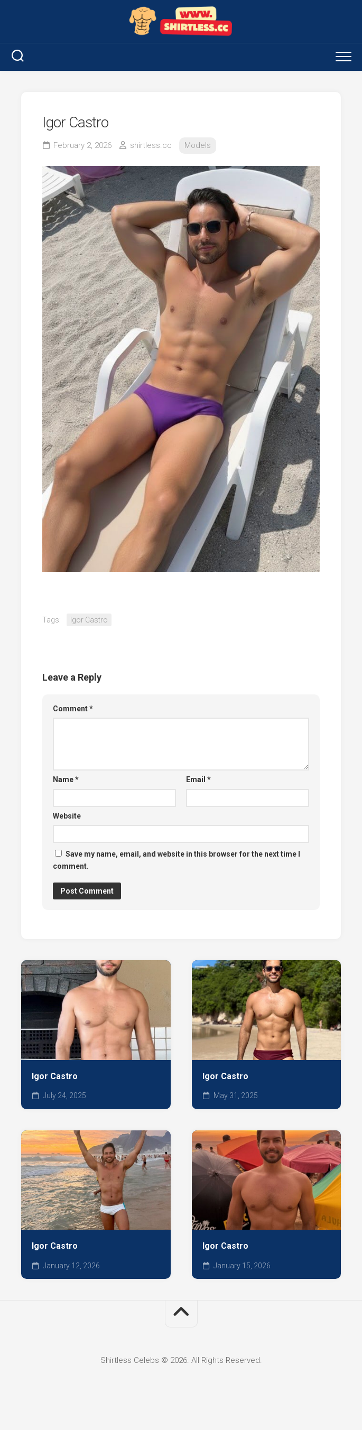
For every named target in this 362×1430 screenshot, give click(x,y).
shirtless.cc (151, 145)
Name (66, 779)
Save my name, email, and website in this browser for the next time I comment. (176, 860)
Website (67, 816)
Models (197, 145)
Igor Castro (89, 620)
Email (198, 779)
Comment (73, 708)
